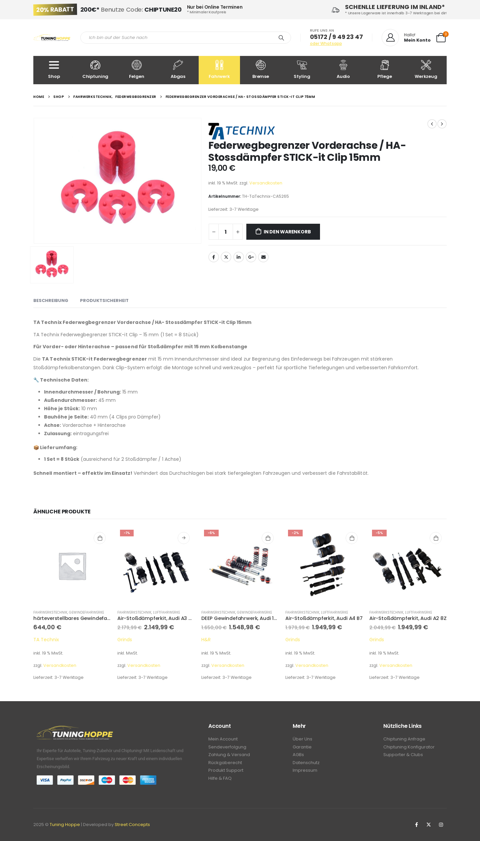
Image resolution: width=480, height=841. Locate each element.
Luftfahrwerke (166, 612)
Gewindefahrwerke (86, 612)
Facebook (213, 257)
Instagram (441, 825)
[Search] (281, 37)
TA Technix (46, 639)
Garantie (302, 747)
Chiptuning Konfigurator (409, 747)
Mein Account (223, 739)
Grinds (124, 639)
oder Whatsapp (326, 43)
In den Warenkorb (287, 231)
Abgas (178, 70)
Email (263, 257)
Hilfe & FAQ (220, 781)
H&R (206, 639)
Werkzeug (426, 70)
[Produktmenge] (225, 232)
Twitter (226, 257)
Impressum (305, 772)
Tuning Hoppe (65, 824)
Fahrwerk (219, 70)
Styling (302, 70)
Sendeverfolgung (227, 747)
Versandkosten (265, 183)
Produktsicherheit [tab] (104, 300)
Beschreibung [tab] (50, 300)
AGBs (298, 756)
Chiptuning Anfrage (404, 739)
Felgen (136, 70)
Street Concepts (132, 824)
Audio (343, 70)
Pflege (384, 70)
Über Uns (302, 739)
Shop (54, 70)
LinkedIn (238, 257)
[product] (72, 565)
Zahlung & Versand (229, 756)
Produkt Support (225, 772)
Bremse (260, 70)
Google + (251, 257)
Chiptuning (95, 70)
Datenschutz (306, 764)
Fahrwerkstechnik (50, 612)
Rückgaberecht (225, 764)
